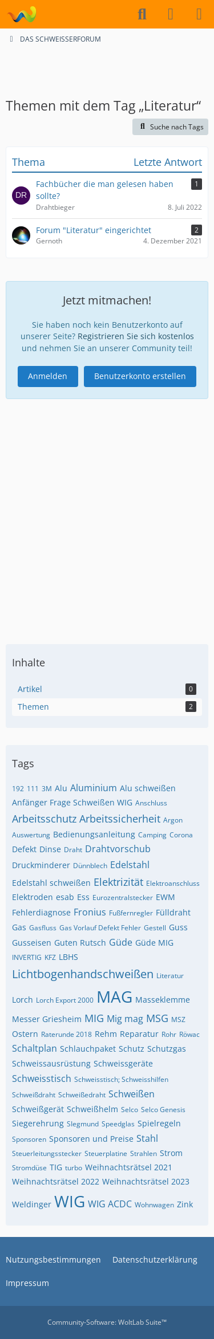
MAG (114, 996)
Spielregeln (159, 1123)
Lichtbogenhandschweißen (83, 974)
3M (47, 788)
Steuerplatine (105, 1153)
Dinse (50, 849)
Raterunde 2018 (66, 1034)
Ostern (25, 1033)
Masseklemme (162, 999)
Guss (178, 927)
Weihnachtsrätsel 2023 (145, 1181)
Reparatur (139, 1033)
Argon (173, 820)
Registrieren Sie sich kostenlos (136, 336)
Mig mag (125, 1018)
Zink (185, 1204)
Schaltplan (34, 1048)
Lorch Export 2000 (65, 1000)
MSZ (178, 1019)
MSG (157, 1018)
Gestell (155, 928)
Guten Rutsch (80, 942)
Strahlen (143, 1153)
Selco (129, 1109)
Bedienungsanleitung (94, 834)
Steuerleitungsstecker (47, 1153)
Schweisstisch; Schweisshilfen (121, 1079)
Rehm (106, 1033)
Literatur (170, 975)
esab (65, 897)
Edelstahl (130, 864)
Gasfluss (42, 928)
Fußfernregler (131, 913)
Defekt (24, 849)
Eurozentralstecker (122, 897)
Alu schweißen (148, 788)
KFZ (50, 957)
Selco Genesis (163, 1109)
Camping (152, 835)
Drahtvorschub (118, 849)
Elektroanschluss (173, 883)
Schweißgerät (38, 1109)
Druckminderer (41, 865)
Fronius (90, 912)
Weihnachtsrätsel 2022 (55, 1181)
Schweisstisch (41, 1078)
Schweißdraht (33, 1095)
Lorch (22, 999)
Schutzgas (166, 1048)
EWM (165, 897)
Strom (171, 1152)
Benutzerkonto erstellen (140, 376)
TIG (56, 1167)
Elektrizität (118, 882)
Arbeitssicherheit (119, 818)
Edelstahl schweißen (51, 882)
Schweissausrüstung (51, 1063)
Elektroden (32, 897)
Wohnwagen (154, 1205)
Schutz (131, 1048)
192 (18, 788)
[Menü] (199, 14)
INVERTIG (27, 957)
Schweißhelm (92, 1109)
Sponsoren (29, 1139)
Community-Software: (107, 1322)
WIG (69, 1201)
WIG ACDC (110, 1204)
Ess (83, 897)
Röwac (189, 1034)
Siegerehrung (38, 1123)
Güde (120, 942)
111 (33, 788)
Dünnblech (90, 865)
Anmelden (47, 376)
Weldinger (31, 1204)
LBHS (68, 956)
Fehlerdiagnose (41, 912)
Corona (181, 835)
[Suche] (142, 14)
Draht (73, 849)
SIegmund (83, 1124)
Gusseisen (31, 942)
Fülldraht (173, 912)
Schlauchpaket (88, 1048)
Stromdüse (29, 1168)
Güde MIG (154, 942)
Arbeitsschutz (44, 818)
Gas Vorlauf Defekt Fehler (100, 928)
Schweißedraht (82, 1095)
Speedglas (118, 1124)
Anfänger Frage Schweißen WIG (72, 802)
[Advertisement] (107, 70)
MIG (94, 1018)
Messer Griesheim (47, 1019)
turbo (73, 1168)
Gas (19, 927)
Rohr (168, 1034)
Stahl (147, 1138)
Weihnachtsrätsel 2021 (128, 1167)
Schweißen (131, 1094)
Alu (61, 788)
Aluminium (93, 788)
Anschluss (151, 803)
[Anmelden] (170, 14)
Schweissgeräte (123, 1063)
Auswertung (31, 835)
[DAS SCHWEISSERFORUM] (21, 14)
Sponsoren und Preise (91, 1138)
